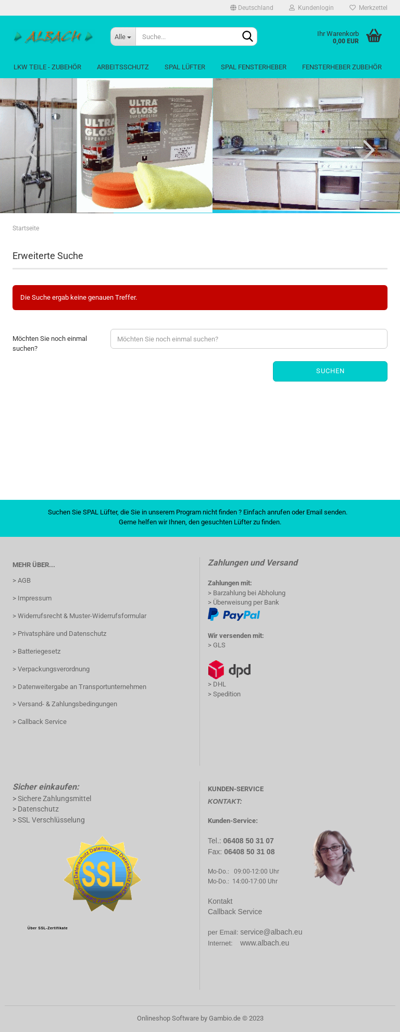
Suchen (330, 371)
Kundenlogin (311, 7)
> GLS (217, 645)
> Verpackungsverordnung (51, 669)
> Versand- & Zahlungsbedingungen (64, 704)
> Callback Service (39, 722)
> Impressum (32, 598)
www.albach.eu (264, 943)
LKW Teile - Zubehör (47, 67)
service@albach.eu (271, 932)
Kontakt (220, 901)
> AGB (21, 580)
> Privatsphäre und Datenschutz (59, 633)
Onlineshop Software (168, 1018)
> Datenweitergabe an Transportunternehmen (79, 687)
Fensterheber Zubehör (342, 67)
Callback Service (235, 911)
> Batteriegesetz (36, 651)
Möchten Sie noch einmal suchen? (49, 343)
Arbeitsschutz (123, 67)
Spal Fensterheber (253, 67)
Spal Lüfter (185, 67)
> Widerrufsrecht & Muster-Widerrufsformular (79, 616)
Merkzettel (368, 7)
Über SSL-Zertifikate (48, 928)
